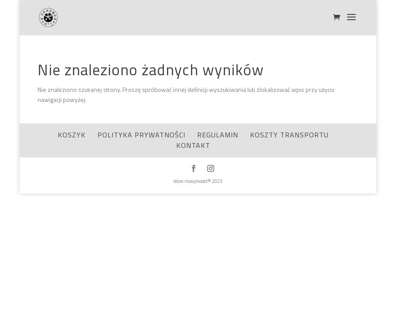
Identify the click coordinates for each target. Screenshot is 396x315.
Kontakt (193, 145)
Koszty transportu (289, 135)
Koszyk (72, 135)
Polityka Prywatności (141, 135)
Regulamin (217, 135)
